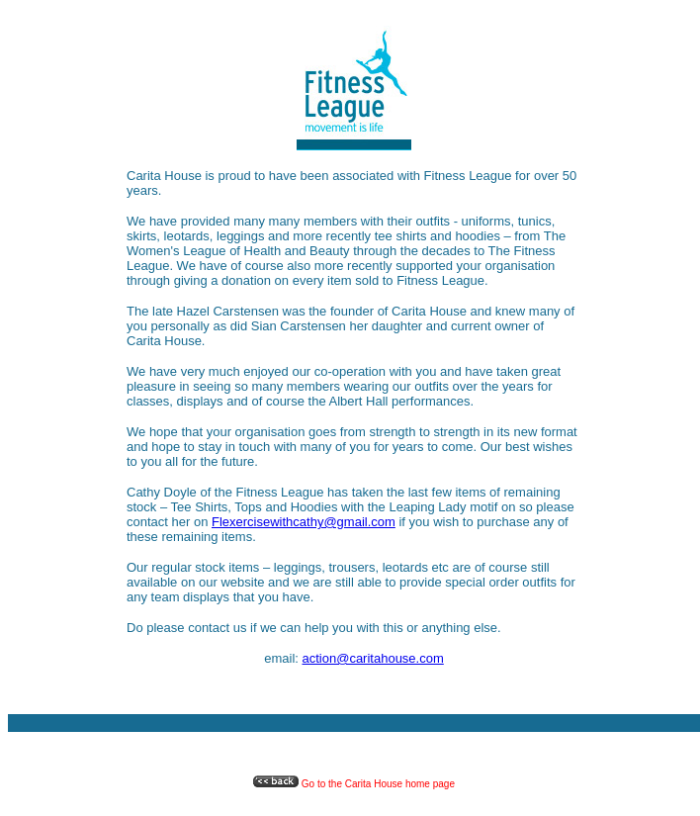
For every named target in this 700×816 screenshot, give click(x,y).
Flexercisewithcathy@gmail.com (303, 521)
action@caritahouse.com (373, 658)
